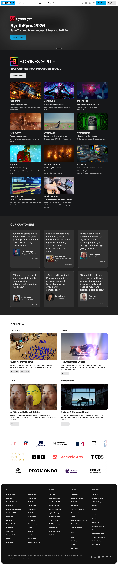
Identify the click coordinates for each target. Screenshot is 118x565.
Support (40, 3)
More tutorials (25, 371)
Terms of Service (57, 555)
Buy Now (111, 3)
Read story (34, 258)
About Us (51, 3)
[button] (57, 48)
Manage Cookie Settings (74, 555)
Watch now (14, 371)
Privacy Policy (44, 555)
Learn (31, 3)
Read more (65, 374)
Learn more (65, 424)
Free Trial (101, 3)
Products (20, 3)
